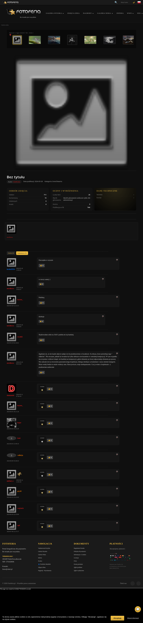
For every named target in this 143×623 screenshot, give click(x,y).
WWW (129, 13)
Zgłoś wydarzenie (79, 570)
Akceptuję (117, 618)
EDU (139, 13)
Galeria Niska (104, 13)
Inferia (120, 13)
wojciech (20, 508)
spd (18, 525)
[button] (63, 13)
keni (18, 438)
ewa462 (20, 337)
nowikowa (16, 182)
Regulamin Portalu (79, 548)
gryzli (19, 491)
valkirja (20, 455)
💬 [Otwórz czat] (138, 609)
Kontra (40, 561)
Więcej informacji (133, 618)
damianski (10, 395)
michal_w (10, 481)
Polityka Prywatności (80, 551)
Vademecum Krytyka (44, 548)
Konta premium (78, 564)
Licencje (76, 558)
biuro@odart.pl (7, 569)
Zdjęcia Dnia (73, 13)
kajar (19, 423)
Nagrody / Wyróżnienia (44, 570)
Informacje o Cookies (80, 554)
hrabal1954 (11, 269)
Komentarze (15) (22, 253)
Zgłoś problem (78, 567)
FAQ (75, 561)
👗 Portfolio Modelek (44, 564)
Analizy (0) (11, 253)
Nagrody (87, 13)
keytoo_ (20, 300)
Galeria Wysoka (54, 13)
